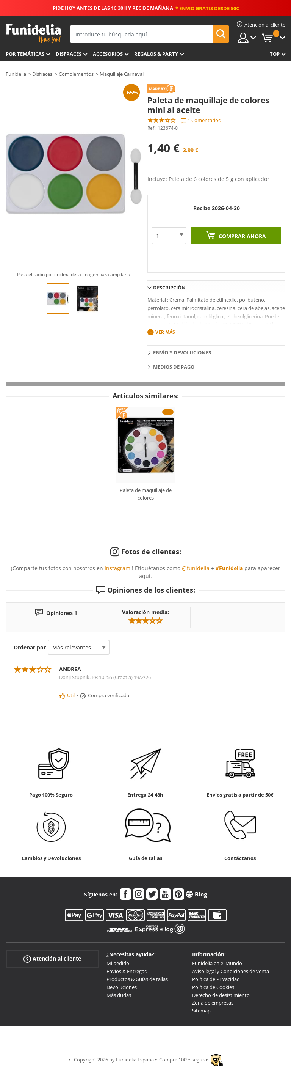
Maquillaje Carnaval (122, 74)
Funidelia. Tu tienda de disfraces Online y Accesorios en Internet (33, 34)
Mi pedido (117, 963)
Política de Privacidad (216, 979)
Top (275, 53)
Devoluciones (121, 987)
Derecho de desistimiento (221, 995)
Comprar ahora (241, 236)
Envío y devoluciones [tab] (182, 352)
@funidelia (196, 568)
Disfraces (68, 53)
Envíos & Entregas (126, 971)
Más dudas (118, 995)
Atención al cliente (52, 959)
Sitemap (201, 1010)
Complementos (76, 74)
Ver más (165, 332)
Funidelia (16, 74)
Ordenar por (30, 647)
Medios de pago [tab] (173, 366)
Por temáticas (25, 53)
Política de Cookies (213, 987)
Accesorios (108, 53)
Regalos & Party (156, 53)
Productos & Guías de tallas (137, 979)
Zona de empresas (212, 1002)
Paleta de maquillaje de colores (146, 494)
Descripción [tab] (169, 287)
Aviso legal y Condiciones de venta (230, 971)
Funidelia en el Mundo (217, 963)
